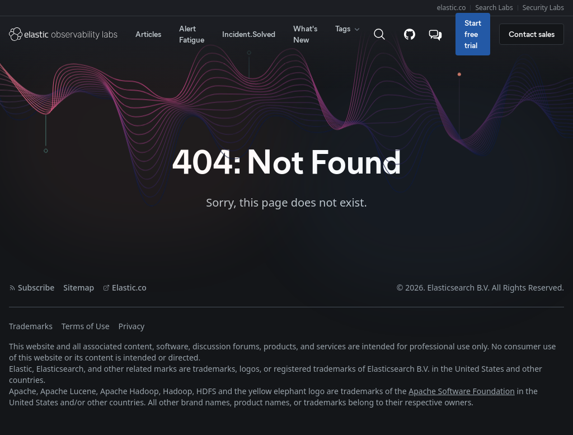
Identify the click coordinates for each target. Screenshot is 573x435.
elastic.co (451, 7)
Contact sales (532, 34)
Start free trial (472, 33)
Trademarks (31, 326)
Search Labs (494, 7)
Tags (348, 28)
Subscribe (31, 287)
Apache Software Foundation (461, 391)
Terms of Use (86, 326)
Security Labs (543, 7)
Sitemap (78, 287)
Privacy (132, 326)
